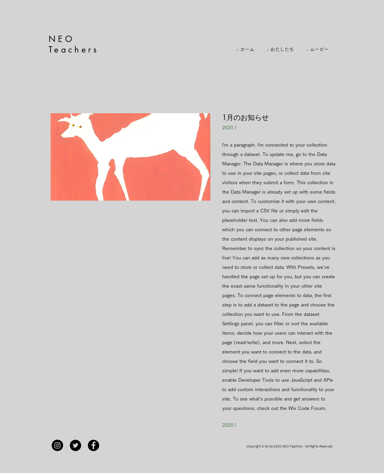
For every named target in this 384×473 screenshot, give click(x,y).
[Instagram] (57, 445)
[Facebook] (93, 445)
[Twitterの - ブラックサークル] (75, 445)
